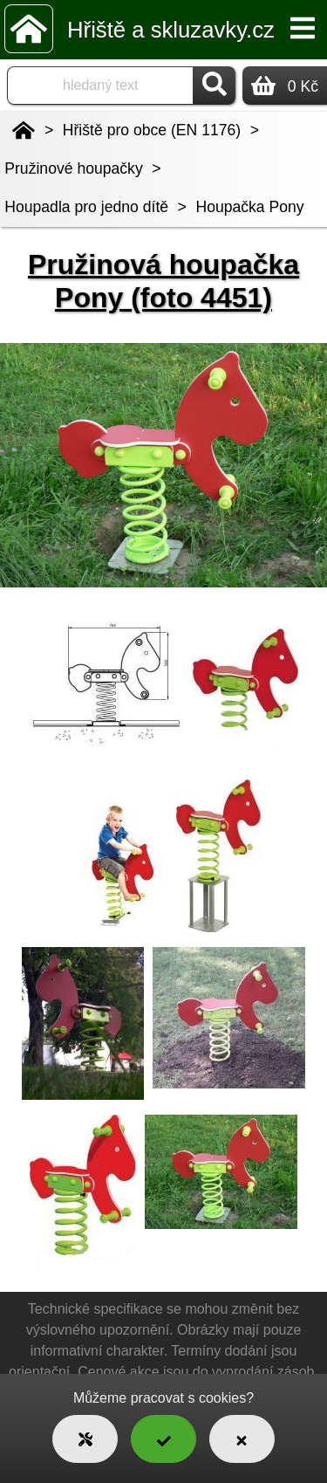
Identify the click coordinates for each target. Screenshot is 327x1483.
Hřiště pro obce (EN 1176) (152, 130)
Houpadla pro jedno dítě (86, 207)
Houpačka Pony (249, 207)
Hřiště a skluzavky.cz (171, 29)
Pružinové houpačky (73, 168)
